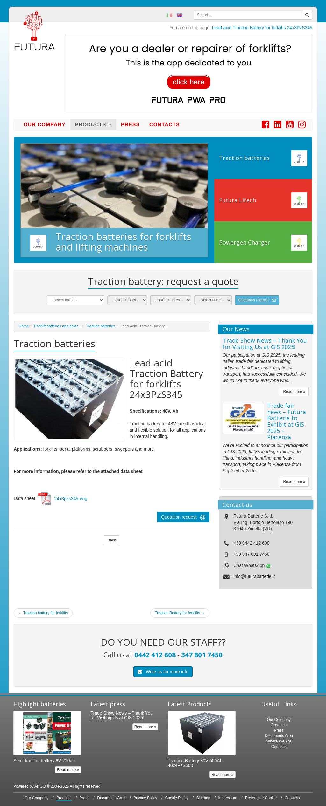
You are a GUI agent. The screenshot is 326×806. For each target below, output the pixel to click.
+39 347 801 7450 (251, 554)
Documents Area (279, 736)
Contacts (164, 124)
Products (93, 124)
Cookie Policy (176, 798)
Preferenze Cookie (261, 798)
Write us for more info (163, 671)
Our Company (45, 124)
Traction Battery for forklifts (180, 613)
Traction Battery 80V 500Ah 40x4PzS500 (195, 763)
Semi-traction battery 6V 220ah (44, 760)
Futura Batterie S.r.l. (253, 516)
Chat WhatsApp (252, 565)
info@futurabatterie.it (254, 576)
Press (130, 124)
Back (111, 540)
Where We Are (278, 741)
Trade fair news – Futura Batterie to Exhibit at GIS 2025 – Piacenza (286, 421)
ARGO (40, 786)
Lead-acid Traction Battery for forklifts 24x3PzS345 (262, 27)
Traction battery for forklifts (43, 613)
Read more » (294, 391)
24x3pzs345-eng (71, 498)
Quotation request (257, 300)
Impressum (227, 798)
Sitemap (203, 798)
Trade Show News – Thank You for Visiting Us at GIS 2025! (265, 344)
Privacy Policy (145, 798)
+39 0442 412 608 (251, 543)
